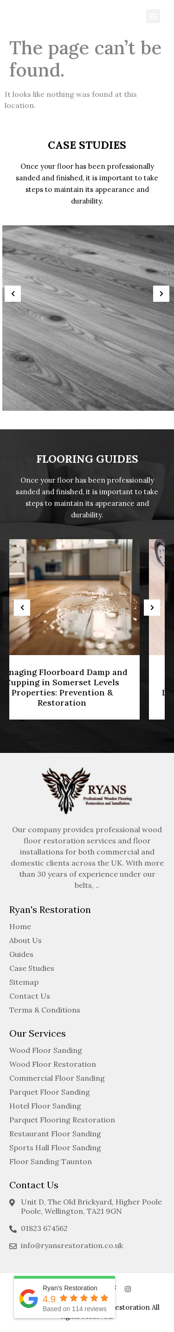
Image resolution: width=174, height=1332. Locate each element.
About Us (25, 940)
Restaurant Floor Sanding (55, 1133)
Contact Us (29, 996)
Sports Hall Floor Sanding (55, 1147)
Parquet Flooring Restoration (62, 1119)
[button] (153, 16)
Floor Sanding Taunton (50, 1161)
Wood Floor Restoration (52, 1064)
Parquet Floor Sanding (49, 1091)
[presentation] (13, 294)
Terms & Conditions (44, 1009)
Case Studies (31, 968)
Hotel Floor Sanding (45, 1105)
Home (20, 926)
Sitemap (24, 982)
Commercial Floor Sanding (57, 1078)
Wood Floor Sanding (45, 1050)
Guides (21, 954)
